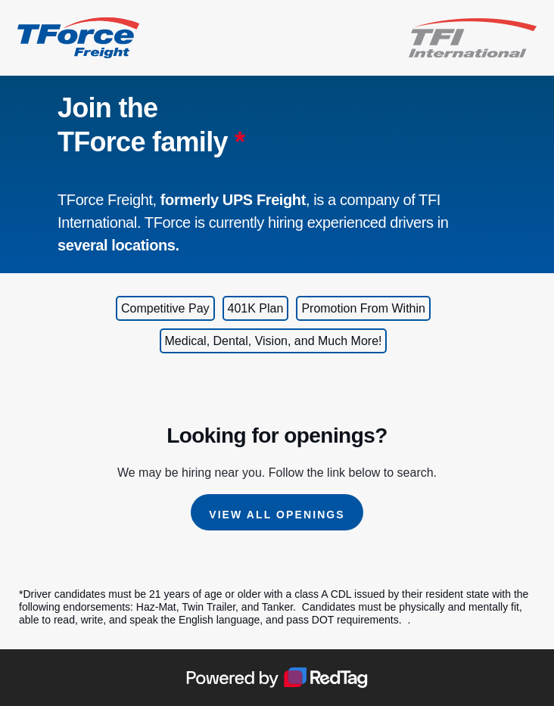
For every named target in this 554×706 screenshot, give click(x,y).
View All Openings (277, 515)
